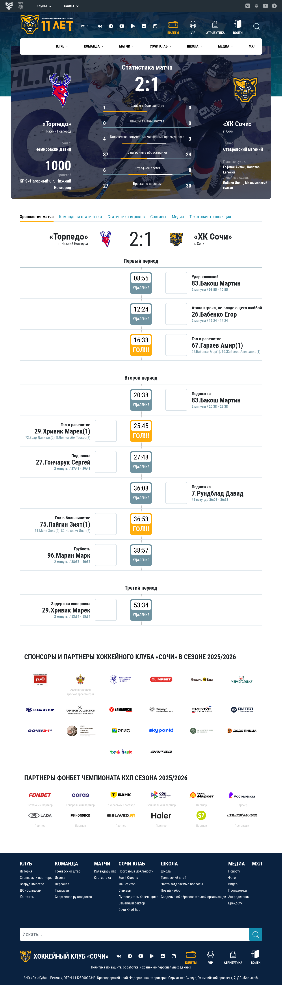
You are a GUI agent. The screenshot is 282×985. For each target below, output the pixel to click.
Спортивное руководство (73, 897)
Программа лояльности (136, 871)
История (26, 871)
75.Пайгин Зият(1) (65, 524)
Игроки (60, 878)
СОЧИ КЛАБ (132, 864)
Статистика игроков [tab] (126, 216)
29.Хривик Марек (66, 610)
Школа (166, 871)
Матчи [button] (125, 46)
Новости (234, 871)
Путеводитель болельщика (138, 897)
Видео (232, 884)
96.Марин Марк (68, 555)
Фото (232, 878)
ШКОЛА (169, 864)
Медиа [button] (224, 46)
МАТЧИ (102, 864)
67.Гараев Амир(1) (217, 345)
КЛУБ (26, 864)
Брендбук (235, 903)
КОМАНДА (66, 864)
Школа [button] (193, 46)
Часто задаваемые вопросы (182, 884)
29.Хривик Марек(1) (62, 431)
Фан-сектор (127, 884)
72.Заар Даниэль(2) (40, 437)
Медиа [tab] (178, 216)
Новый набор (170, 890)
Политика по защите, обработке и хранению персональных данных (141, 967)
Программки (237, 890)
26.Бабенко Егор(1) (206, 352)
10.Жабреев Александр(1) (241, 352)
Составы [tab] (158, 216)
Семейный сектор (132, 903)
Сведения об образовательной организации (193, 897)
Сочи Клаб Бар (129, 910)
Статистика (102, 878)
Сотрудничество (32, 884)
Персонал (62, 884)
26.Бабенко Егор (214, 314)
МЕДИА (236, 864)
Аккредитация (239, 897)
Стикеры (125, 890)
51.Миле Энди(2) (47, 531)
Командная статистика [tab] (80, 216)
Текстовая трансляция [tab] (210, 216)
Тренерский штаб (67, 871)
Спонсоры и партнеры (36, 878)
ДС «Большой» (30, 890)
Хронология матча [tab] (37, 216)
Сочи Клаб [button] (159, 46)
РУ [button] (83, 26)
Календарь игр (105, 871)
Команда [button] (92, 46)
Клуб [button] (60, 46)
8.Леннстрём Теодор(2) (73, 437)
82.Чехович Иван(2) (75, 531)
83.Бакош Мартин (216, 283)
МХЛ (252, 46)
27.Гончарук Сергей (63, 462)
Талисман (62, 890)
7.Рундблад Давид (217, 493)
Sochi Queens (128, 878)
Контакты (27, 897)
